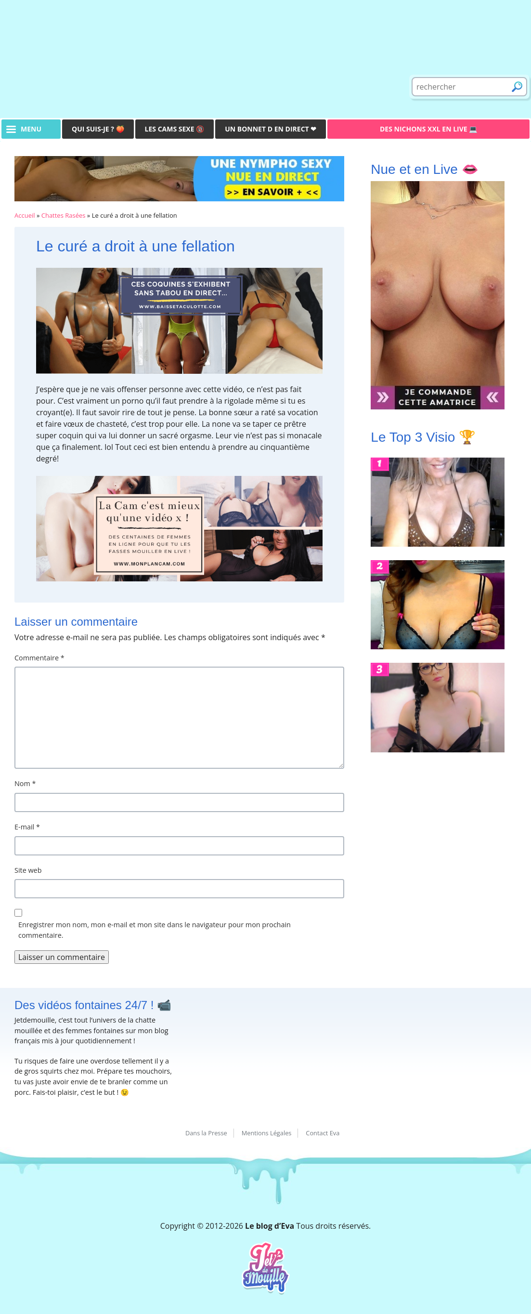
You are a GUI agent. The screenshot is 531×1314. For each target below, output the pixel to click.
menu (31, 128)
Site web (28, 870)
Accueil (24, 215)
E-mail (27, 826)
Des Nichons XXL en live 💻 (428, 128)
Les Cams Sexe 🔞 (175, 128)
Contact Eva (322, 1133)
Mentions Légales (267, 1133)
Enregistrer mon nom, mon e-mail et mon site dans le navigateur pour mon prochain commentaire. (154, 930)
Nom (25, 783)
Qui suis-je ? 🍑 (98, 128)
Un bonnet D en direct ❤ (270, 128)
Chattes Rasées (63, 215)
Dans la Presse (206, 1133)
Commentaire (39, 657)
